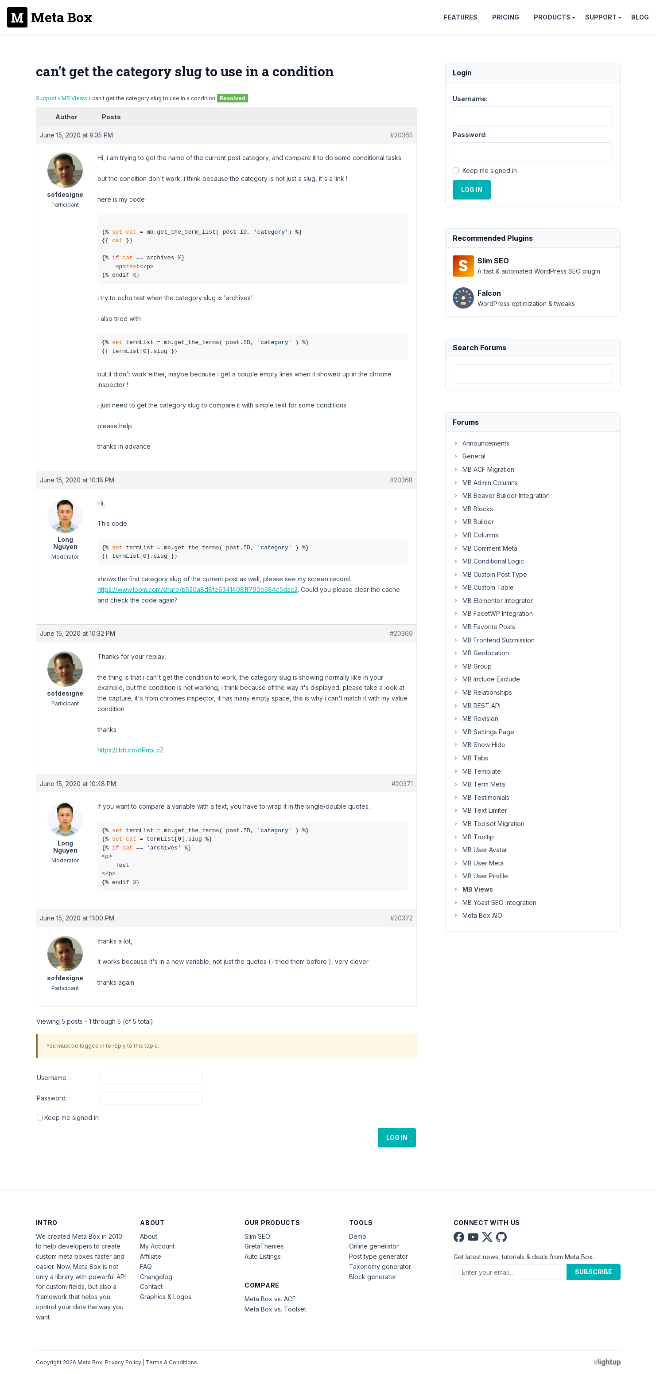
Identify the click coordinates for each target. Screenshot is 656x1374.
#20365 (401, 135)
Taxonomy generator (380, 1266)
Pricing (505, 17)
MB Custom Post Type (490, 574)
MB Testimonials (481, 797)
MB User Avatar (480, 849)
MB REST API (477, 705)
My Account (157, 1246)
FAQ (146, 1266)
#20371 (402, 783)
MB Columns (475, 535)
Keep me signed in (71, 1117)
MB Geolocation (481, 653)
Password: (52, 1098)
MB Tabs (470, 758)
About (148, 1236)
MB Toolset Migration (488, 823)
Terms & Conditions (171, 1362)
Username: (52, 1077)
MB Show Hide (479, 744)
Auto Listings (263, 1256)
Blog (640, 17)
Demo (357, 1236)
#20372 (401, 918)
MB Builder (473, 521)
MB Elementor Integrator (493, 600)
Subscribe (593, 1272)
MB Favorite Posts (484, 626)
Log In (397, 1137)
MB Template (477, 771)
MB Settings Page (483, 732)
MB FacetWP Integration (493, 613)
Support (601, 17)
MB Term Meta (479, 784)
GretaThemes (264, 1246)
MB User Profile (480, 876)
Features (460, 17)
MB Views (74, 98)
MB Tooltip (473, 837)
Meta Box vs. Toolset (275, 1309)
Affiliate (150, 1256)
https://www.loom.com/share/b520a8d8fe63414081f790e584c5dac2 (197, 589)
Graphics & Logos (165, 1296)
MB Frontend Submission (494, 640)
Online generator (374, 1246)
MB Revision (475, 718)
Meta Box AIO (477, 915)
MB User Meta (478, 863)
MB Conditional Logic (488, 561)
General (469, 456)
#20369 (401, 633)
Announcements (481, 443)
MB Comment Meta (485, 548)
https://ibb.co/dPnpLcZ (130, 750)
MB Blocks (473, 509)
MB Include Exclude (486, 679)
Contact (151, 1286)
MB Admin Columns (485, 482)
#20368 (401, 480)
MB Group (472, 666)
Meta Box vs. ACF (270, 1299)
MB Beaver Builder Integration (501, 495)
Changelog (156, 1276)
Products (552, 17)
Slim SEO (257, 1236)
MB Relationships (482, 692)
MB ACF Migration (483, 469)
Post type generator (378, 1256)
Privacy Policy (123, 1362)
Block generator (372, 1276)
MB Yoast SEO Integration (494, 902)
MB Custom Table (483, 587)
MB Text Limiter (480, 810)
